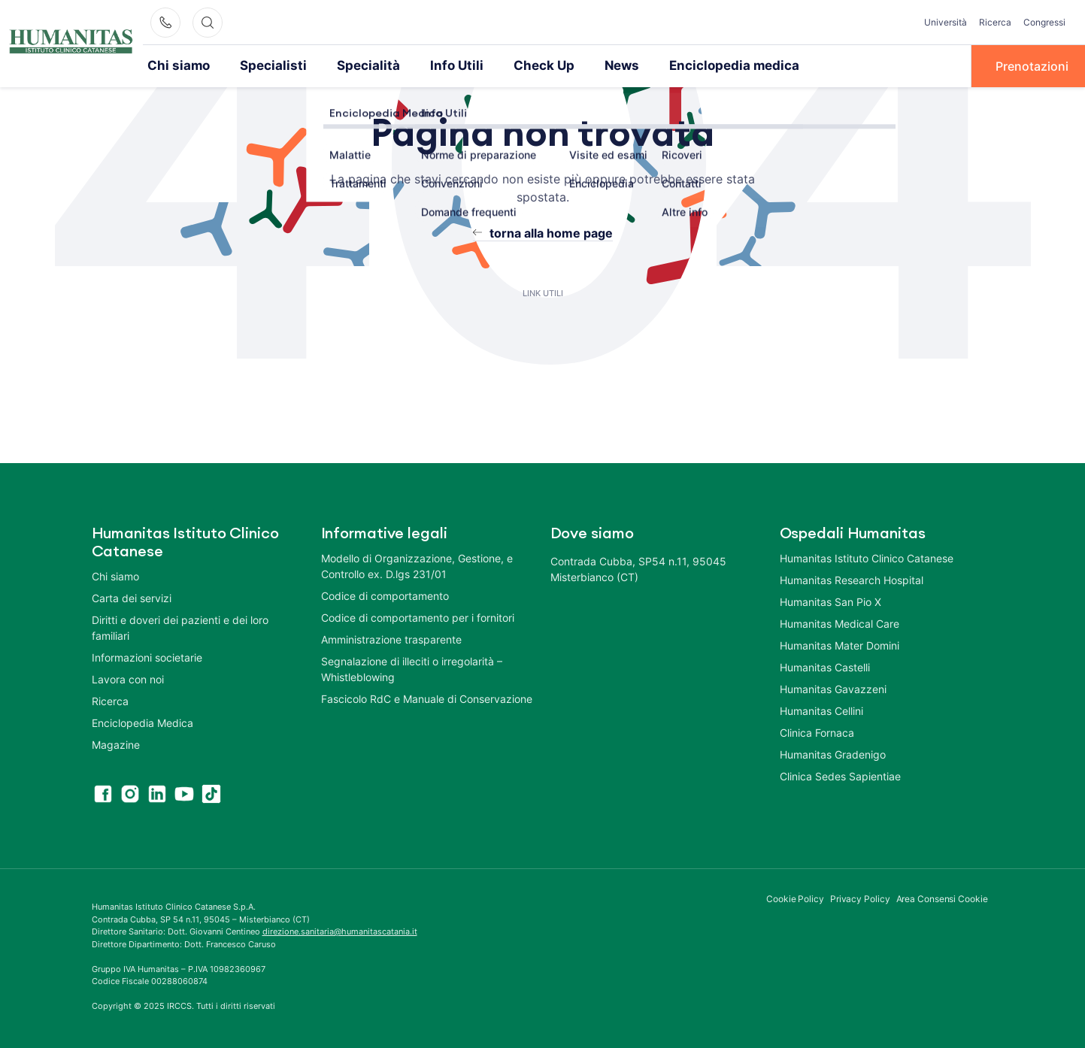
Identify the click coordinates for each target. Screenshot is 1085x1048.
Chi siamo (176, 65)
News (590, 65)
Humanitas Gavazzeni (833, 688)
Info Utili (433, 65)
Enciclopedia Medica (142, 722)
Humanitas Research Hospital (851, 579)
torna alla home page (551, 232)
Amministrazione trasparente (391, 638)
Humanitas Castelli (825, 666)
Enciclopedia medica (695, 65)
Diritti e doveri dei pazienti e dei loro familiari (180, 627)
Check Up (515, 65)
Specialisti (264, 65)
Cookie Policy (795, 898)
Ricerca (995, 22)
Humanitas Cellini (821, 710)
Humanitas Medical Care (839, 622)
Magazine (116, 744)
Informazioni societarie (147, 656)
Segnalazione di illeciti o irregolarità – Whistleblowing (411, 668)
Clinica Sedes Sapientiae (840, 775)
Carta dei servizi (131, 597)
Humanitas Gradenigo (833, 753)
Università (945, 22)
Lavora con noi (128, 678)
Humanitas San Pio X (830, 601)
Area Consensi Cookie (942, 898)
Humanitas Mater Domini (839, 644)
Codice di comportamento (385, 595)
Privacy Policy (860, 898)
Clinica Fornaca (817, 731)
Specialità (351, 65)
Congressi (1044, 22)
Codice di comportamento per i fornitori (417, 616)
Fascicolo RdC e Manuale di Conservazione (426, 698)
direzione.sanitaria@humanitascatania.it (339, 930)
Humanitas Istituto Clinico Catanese (866, 557)
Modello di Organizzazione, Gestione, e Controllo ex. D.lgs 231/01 (417, 565)
